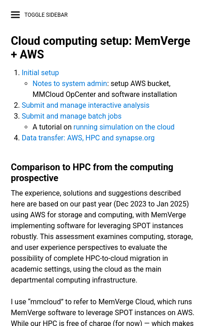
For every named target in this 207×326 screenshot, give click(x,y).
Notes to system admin (70, 83)
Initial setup (40, 72)
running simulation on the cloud (123, 127)
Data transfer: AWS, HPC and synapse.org (88, 138)
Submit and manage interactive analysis (86, 105)
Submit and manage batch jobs (72, 116)
